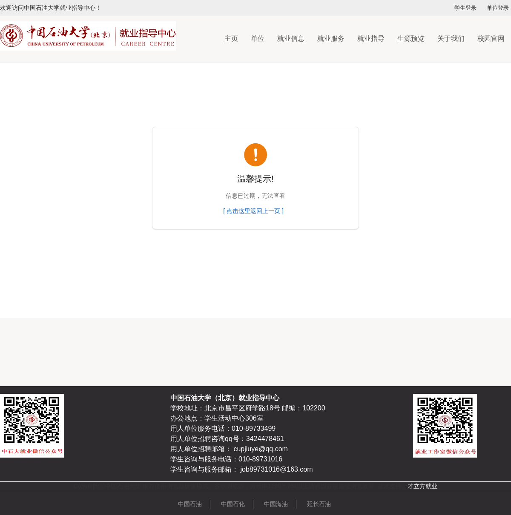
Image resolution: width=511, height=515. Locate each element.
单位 (257, 38)
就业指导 (371, 38)
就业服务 (330, 38)
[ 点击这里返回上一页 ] (253, 211)
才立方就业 (422, 486)
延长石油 (319, 504)
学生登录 (465, 8)
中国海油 (276, 504)
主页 (231, 38)
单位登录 (498, 8)
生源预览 (411, 38)
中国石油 (190, 504)
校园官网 (491, 38)
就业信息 (290, 38)
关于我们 (451, 38)
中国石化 (233, 504)
